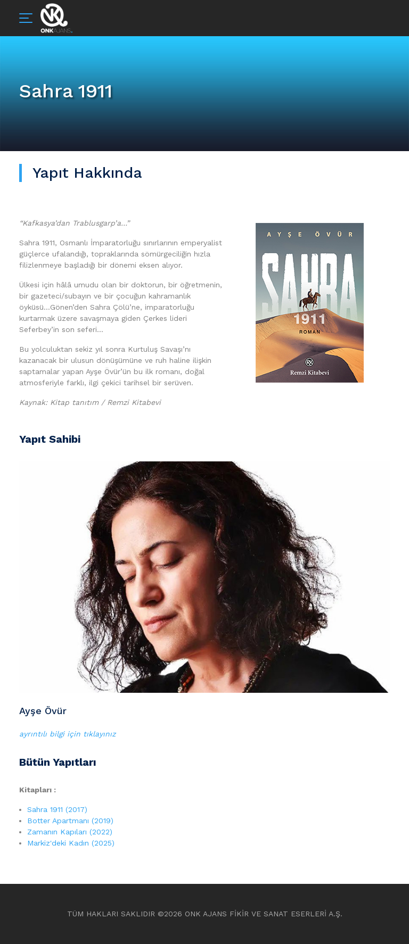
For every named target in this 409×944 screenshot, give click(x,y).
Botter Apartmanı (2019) (70, 820)
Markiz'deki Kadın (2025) (70, 843)
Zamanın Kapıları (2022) (69, 831)
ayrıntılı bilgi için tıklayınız (67, 734)
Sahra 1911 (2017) (57, 809)
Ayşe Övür (43, 710)
